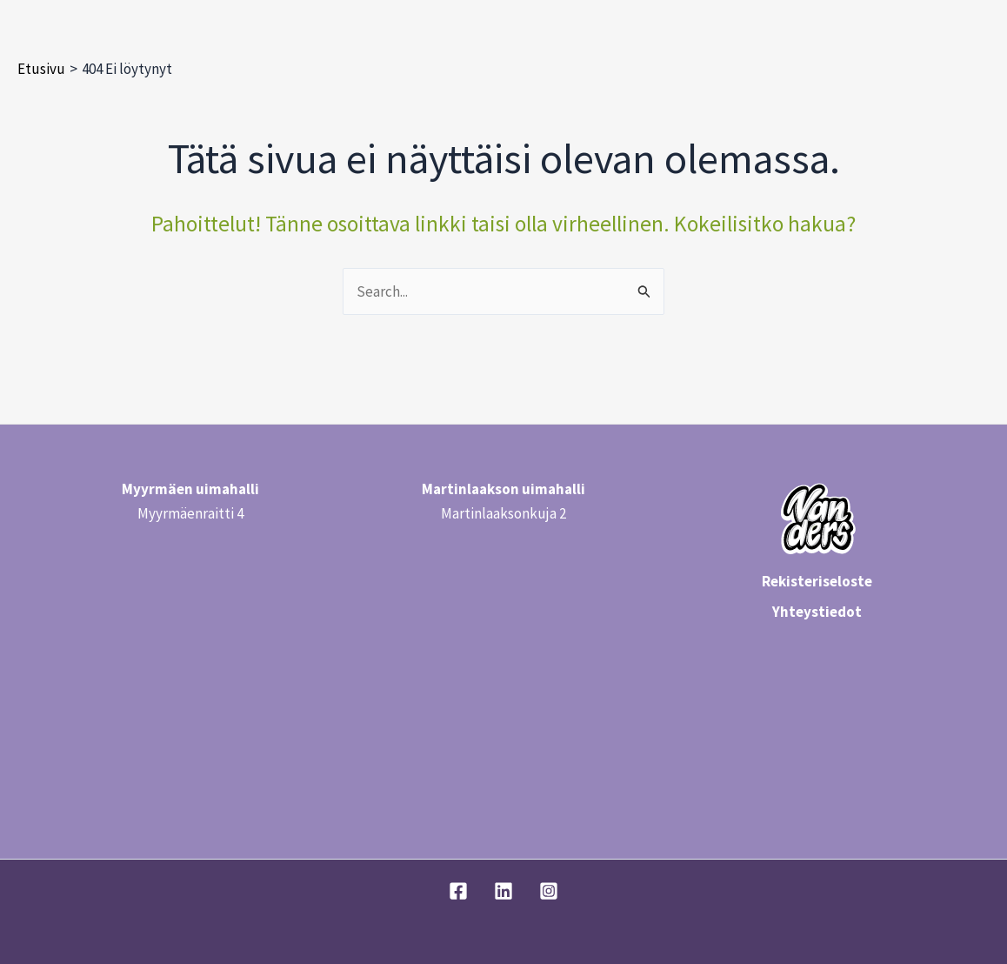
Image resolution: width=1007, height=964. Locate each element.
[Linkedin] (503, 890)
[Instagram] (548, 890)
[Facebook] (458, 890)
